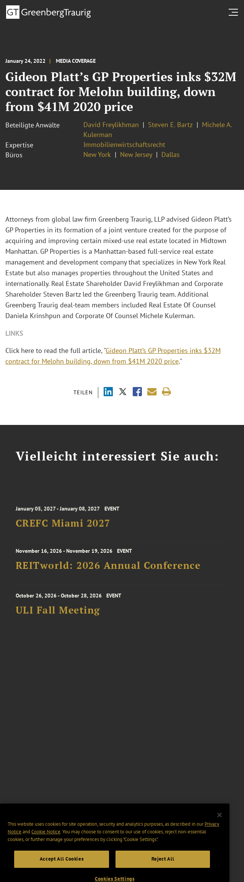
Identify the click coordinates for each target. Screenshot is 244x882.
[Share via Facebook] (137, 392)
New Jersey (136, 154)
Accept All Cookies (62, 867)
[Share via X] (122, 392)
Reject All (162, 867)
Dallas (170, 154)
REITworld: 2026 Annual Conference (108, 567)
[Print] (166, 392)
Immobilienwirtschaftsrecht (124, 144)
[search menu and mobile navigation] (235, 12)
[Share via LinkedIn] (108, 392)
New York (97, 154)
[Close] (219, 823)
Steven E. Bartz (170, 124)
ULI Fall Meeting (58, 613)
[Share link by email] (152, 392)
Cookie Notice (45, 839)
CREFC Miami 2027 (63, 526)
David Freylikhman (111, 124)
